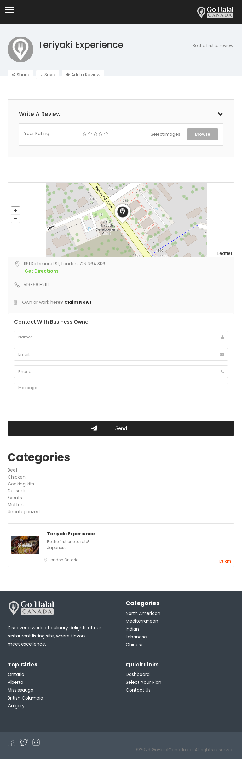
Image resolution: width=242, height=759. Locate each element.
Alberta (15, 682)
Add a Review (83, 74)
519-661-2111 (36, 284)
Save (47, 74)
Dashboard (138, 674)
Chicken (17, 477)
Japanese (56, 547)
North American (143, 613)
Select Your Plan (143, 682)
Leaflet (225, 253)
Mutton (16, 504)
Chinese (135, 645)
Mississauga (20, 690)
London (56, 560)
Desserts (17, 491)
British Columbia (25, 698)
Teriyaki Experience (71, 533)
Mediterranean (142, 621)
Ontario (71, 560)
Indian (132, 629)
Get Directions (42, 271)
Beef (13, 470)
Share (20, 74)
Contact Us (138, 690)
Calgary (16, 706)
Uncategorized (24, 511)
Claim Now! (77, 302)
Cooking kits (21, 484)
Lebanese (136, 637)
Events (15, 498)
